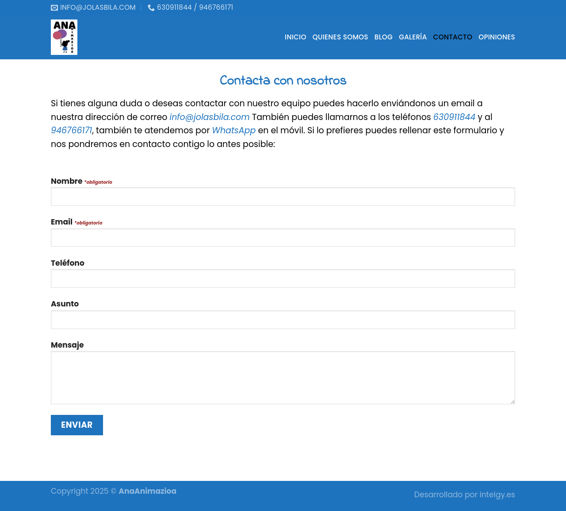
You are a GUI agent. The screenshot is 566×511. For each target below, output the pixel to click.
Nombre (283, 194)
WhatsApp (234, 130)
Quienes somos (340, 37)
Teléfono (283, 276)
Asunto (283, 317)
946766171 (71, 130)
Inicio (295, 37)
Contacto (453, 37)
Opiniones (496, 37)
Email (283, 235)
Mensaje (283, 376)
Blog (384, 37)
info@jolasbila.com (209, 117)
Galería (413, 37)
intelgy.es (497, 494)
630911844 (454, 117)
